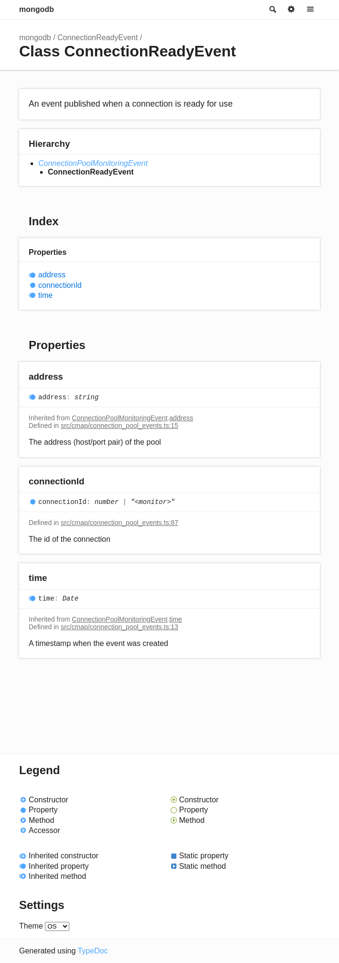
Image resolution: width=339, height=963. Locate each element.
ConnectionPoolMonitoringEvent (93, 163)
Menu (310, 9)
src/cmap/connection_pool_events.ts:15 (119, 425)
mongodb (36, 9)
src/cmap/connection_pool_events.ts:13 (119, 627)
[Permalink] (72, 377)
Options (291, 9)
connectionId (60, 285)
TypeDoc (92, 951)
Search (272, 9)
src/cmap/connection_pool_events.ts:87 (119, 522)
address (52, 275)
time (45, 295)
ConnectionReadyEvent (97, 37)
